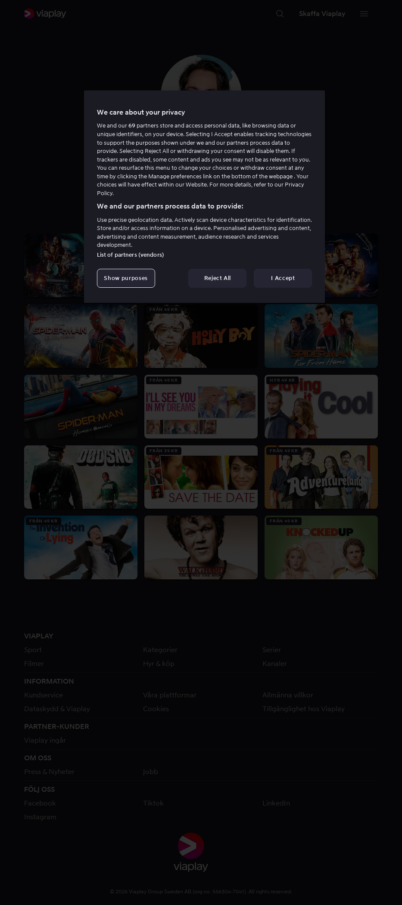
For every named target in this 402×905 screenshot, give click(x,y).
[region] (204, 196)
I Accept (283, 278)
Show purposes (125, 278)
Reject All (217, 278)
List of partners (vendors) (130, 255)
